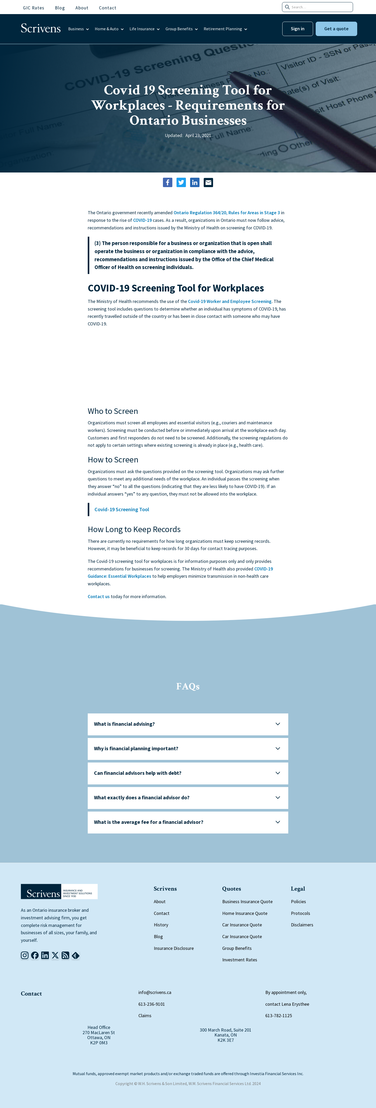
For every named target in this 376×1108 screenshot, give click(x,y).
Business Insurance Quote (247, 901)
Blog (158, 936)
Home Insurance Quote (244, 913)
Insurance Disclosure (174, 948)
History (161, 925)
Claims (144, 1015)
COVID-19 (142, 220)
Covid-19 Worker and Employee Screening (230, 301)
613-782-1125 (278, 1015)
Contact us (99, 596)
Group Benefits (237, 948)
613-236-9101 (151, 1004)
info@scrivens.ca (154, 992)
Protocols (300, 913)
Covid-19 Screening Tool (122, 509)
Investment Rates (239, 960)
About (160, 901)
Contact (161, 913)
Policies (298, 901)
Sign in (297, 29)
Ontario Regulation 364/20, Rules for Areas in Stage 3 (227, 213)
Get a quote (336, 29)
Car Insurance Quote (242, 925)
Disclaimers (302, 925)
